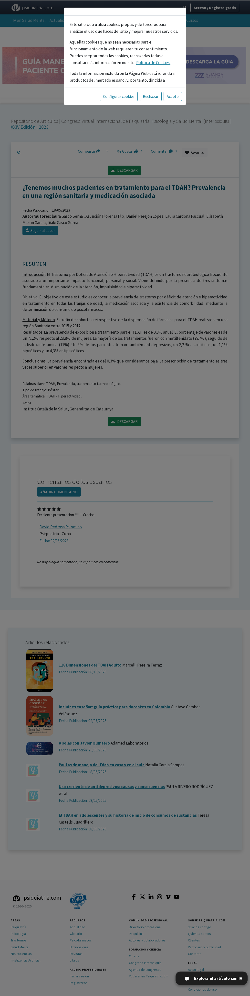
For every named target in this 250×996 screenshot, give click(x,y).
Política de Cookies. (153, 62)
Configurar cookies (119, 96)
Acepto (173, 96)
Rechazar (150, 96)
